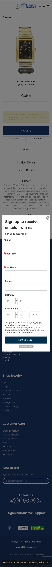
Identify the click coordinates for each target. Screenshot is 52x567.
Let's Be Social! (26, 340)
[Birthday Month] (10, 301)
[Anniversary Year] (35, 315)
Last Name (10, 267)
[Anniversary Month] (10, 315)
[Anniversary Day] (22, 315)
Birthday (9, 295)
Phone (8, 281)
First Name (11, 254)
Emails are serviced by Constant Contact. (19, 332)
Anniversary (11, 309)
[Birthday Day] (22, 301)
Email (8, 240)
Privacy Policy (38, 562)
